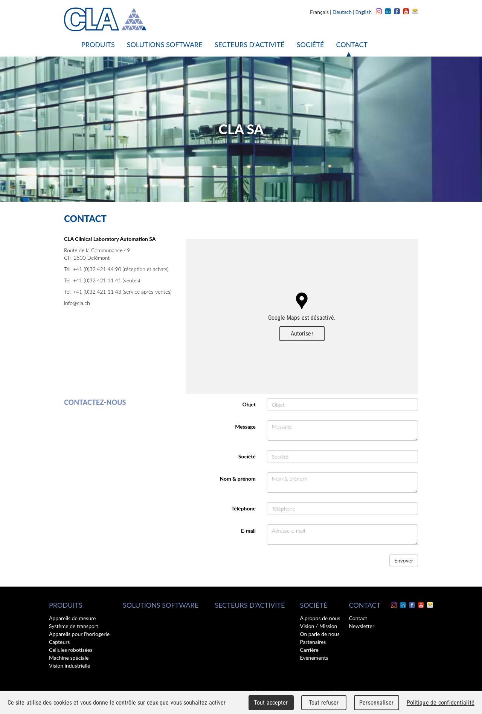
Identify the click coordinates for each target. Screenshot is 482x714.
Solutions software (165, 44)
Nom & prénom (237, 478)
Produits (98, 44)
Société (310, 44)
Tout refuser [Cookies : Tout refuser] (324, 702)
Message (245, 426)
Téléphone (243, 508)
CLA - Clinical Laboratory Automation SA (105, 19)
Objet (249, 404)
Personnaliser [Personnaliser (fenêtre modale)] (376, 702)
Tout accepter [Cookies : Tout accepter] (271, 702)
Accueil (69, 44)
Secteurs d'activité (250, 44)
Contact (352, 44)
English (363, 12)
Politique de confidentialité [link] (440, 702)
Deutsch (342, 12)
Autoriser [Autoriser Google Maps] (302, 333)
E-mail (248, 530)
